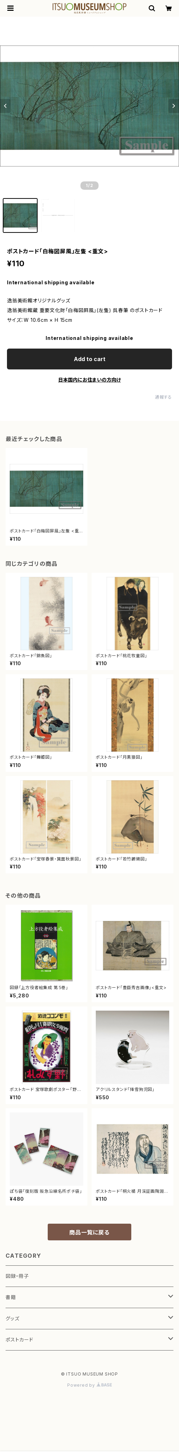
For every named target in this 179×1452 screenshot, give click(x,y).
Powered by (89, 1385)
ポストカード (19, 1340)
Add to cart (90, 359)
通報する (163, 397)
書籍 (11, 1297)
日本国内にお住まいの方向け (89, 380)
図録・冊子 (17, 1276)
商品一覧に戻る (89, 1232)
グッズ (12, 1318)
